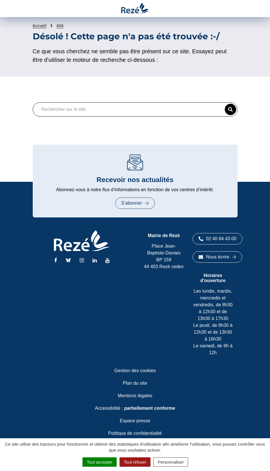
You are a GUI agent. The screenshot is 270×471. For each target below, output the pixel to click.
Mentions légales (135, 395)
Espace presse (135, 420)
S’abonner (135, 203)
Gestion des (135, 370)
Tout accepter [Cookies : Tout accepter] (99, 462)
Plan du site (135, 383)
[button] (230, 109)
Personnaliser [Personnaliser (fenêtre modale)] (171, 462)
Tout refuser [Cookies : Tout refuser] (135, 462)
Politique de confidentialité (135, 433)
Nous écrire (217, 256)
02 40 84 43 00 (217, 238)
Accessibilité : (135, 408)
